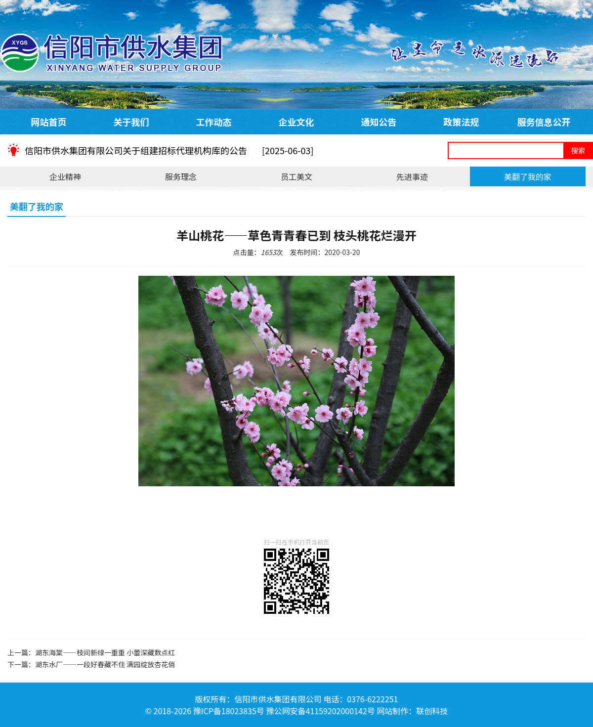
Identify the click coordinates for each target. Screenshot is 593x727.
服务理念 (181, 176)
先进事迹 (412, 176)
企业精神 (65, 176)
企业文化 (296, 121)
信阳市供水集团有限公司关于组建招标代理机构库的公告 (169, 150)
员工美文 (296, 176)
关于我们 (131, 121)
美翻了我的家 (527, 176)
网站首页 (49, 121)
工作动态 (214, 121)
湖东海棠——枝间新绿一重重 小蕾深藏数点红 (105, 652)
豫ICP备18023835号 (228, 711)
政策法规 (461, 121)
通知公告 (379, 121)
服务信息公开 (544, 121)
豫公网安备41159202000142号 (320, 711)
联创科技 (432, 711)
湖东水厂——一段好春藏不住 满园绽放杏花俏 (105, 664)
